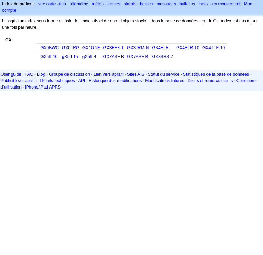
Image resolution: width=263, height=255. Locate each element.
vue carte (47, 3)
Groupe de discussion (69, 74)
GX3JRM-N (138, 47)
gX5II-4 (89, 56)
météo (98, 3)
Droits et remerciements (210, 80)
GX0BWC (49, 47)
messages (166, 3)
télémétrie (79, 3)
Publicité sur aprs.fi (18, 80)
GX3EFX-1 (113, 47)
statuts (130, 3)
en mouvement (226, 3)
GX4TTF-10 (213, 47)
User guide (11, 74)
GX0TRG (70, 47)
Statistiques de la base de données (216, 74)
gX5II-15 (70, 56)
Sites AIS (135, 74)
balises (146, 3)
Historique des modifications (115, 80)
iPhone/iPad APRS (43, 87)
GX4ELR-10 (187, 47)
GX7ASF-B (137, 56)
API (81, 80)
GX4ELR (160, 47)
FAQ (29, 74)
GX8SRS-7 (162, 56)
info (62, 3)
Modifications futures (164, 80)
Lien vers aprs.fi (108, 74)
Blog (41, 74)
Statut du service (163, 74)
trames (113, 3)
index (204, 3)
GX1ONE (91, 47)
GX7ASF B (113, 56)
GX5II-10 (48, 56)
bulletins (187, 3)
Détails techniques (57, 80)
